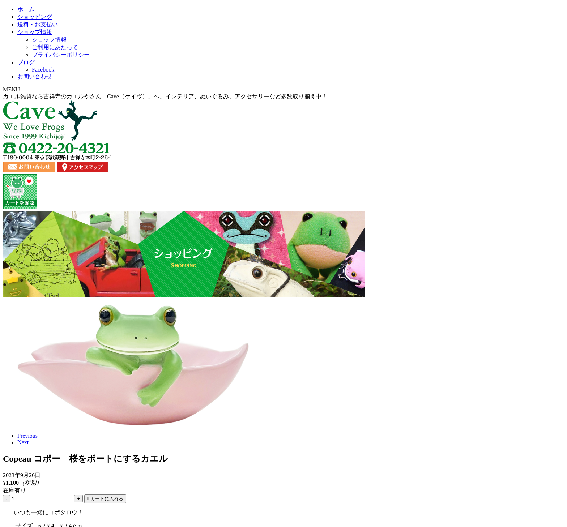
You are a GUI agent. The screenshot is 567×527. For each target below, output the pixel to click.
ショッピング (190, 74)
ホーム (132, 74)
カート (434, 471)
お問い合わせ (435, 74)
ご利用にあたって (343, 471)
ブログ (376, 74)
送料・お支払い (254, 74)
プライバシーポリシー (394, 471)
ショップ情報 (318, 74)
